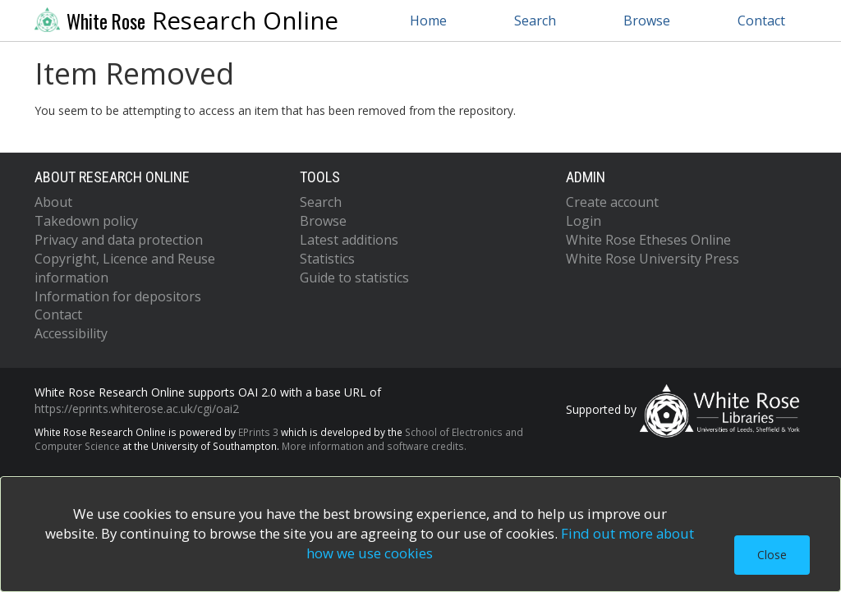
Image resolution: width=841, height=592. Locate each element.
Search (535, 20)
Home (428, 20)
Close (772, 554)
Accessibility (71, 333)
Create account (612, 202)
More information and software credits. (374, 445)
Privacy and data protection (118, 240)
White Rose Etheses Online (648, 240)
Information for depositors (117, 296)
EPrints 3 (258, 431)
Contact (761, 20)
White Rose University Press (652, 259)
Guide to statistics (354, 277)
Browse (646, 20)
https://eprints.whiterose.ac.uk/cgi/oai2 (136, 408)
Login (583, 221)
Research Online (186, 20)
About (53, 202)
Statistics (327, 259)
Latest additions (349, 240)
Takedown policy (86, 221)
